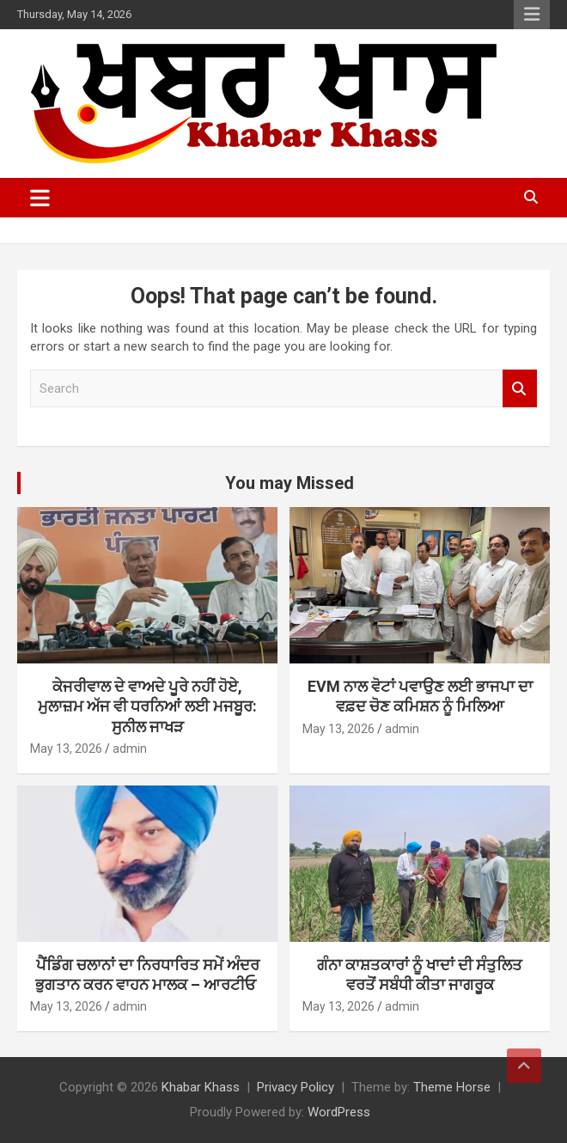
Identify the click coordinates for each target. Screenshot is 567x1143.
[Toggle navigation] (40, 197)
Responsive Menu (532, 14)
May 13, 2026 (66, 748)
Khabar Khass (201, 1087)
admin (130, 748)
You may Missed (289, 483)
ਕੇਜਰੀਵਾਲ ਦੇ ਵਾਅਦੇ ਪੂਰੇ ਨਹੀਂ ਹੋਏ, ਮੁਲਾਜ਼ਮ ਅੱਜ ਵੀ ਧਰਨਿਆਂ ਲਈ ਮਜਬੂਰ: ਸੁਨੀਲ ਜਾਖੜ (147, 706)
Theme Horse (452, 1087)
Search (520, 389)
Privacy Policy (295, 1087)
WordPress (339, 1112)
